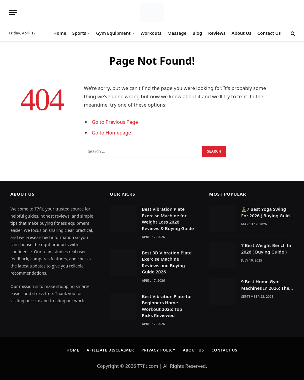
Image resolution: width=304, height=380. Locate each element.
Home (59, 33)
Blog (197, 33)
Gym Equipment (113, 33)
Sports (79, 33)
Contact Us (269, 33)
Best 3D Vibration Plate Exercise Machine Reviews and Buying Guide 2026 (167, 262)
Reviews (216, 33)
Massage (176, 33)
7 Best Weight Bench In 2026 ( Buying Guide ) (266, 248)
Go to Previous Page (115, 121)
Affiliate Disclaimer (110, 350)
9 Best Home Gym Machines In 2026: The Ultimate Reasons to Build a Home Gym (265, 284)
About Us (241, 33)
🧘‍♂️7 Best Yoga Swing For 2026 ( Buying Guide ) (266, 212)
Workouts (150, 33)
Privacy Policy (158, 350)
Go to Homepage (111, 132)
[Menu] (13, 12)
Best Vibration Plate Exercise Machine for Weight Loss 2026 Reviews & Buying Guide (168, 218)
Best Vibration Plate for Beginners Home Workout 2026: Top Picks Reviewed (167, 305)
